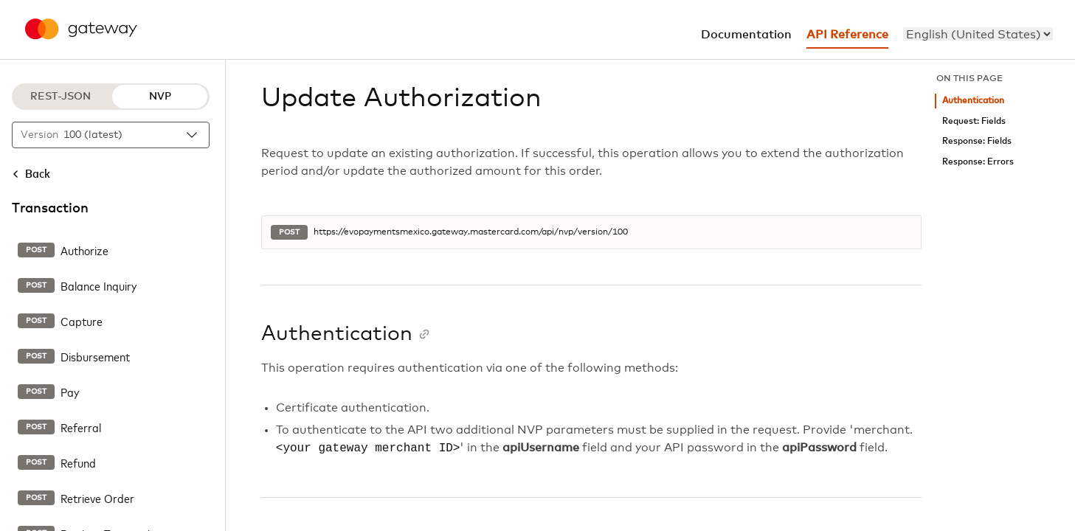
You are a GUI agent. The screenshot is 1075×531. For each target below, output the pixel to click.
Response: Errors (978, 162)
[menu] (978, 34)
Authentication (973, 100)
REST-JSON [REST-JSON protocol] (60, 96)
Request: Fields (974, 121)
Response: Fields (977, 141)
